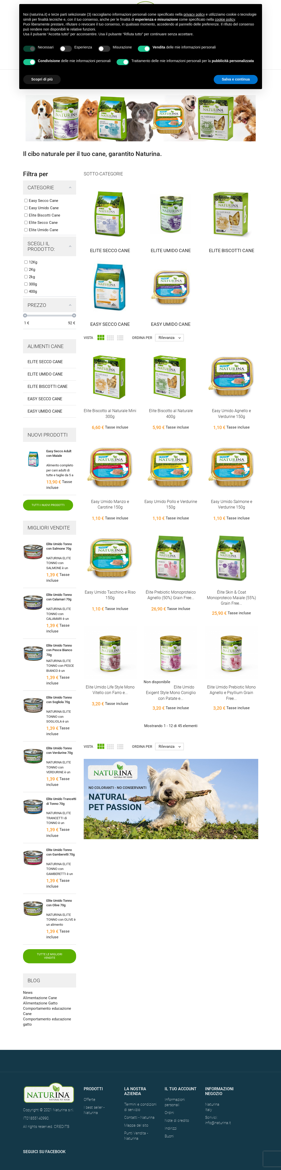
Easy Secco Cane (45, 398)
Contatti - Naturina (139, 1117)
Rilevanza (171, 337)
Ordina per (142, 338)
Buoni (169, 1136)
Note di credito (177, 1120)
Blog (34, 980)
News (28, 992)
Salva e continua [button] (236, 79)
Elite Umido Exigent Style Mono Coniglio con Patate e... (171, 693)
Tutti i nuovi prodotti (48, 505)
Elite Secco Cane (45, 361)
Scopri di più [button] (42, 79)
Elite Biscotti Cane (48, 386)
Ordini (169, 1112)
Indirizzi (171, 1128)
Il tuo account (181, 1088)
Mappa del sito (136, 1125)
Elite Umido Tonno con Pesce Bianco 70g (59, 650)
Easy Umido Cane (45, 411)
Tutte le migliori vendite (49, 956)
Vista (88, 338)
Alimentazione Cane (40, 998)
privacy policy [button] (194, 14)
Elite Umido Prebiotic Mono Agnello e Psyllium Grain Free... (231, 693)
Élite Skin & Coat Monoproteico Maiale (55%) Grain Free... (231, 598)
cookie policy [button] (225, 19)
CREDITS (61, 1126)
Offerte (89, 1099)
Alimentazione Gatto (40, 1003)
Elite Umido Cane (45, 374)
